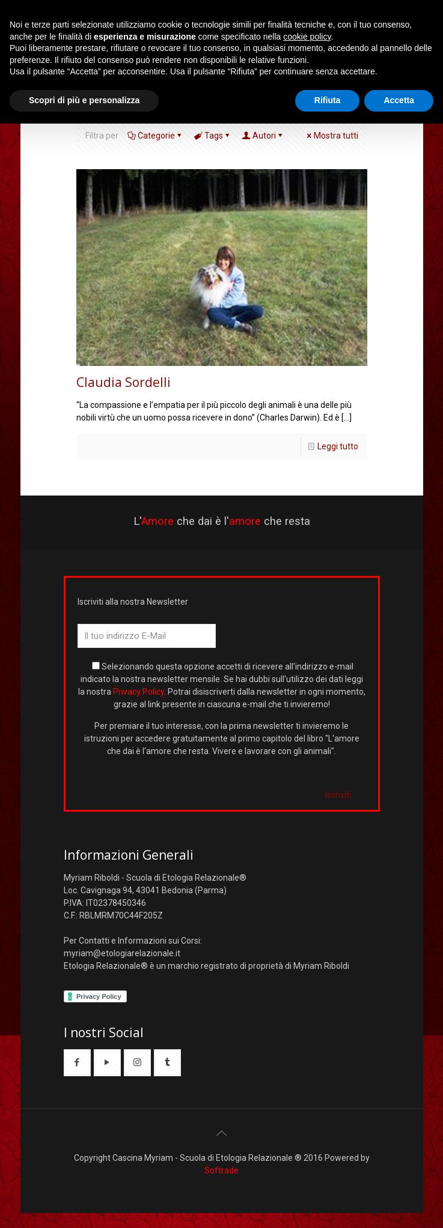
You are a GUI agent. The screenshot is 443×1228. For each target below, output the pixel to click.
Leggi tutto (337, 446)
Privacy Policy (138, 691)
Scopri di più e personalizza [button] (84, 100)
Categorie (155, 135)
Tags (212, 135)
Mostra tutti (331, 135)
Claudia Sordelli (123, 382)
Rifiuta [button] (327, 100)
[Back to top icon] (221, 1133)
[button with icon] (77, 1062)
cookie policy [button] (307, 36)
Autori (263, 135)
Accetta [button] (398, 100)
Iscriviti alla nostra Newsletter (133, 602)
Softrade (221, 1170)
